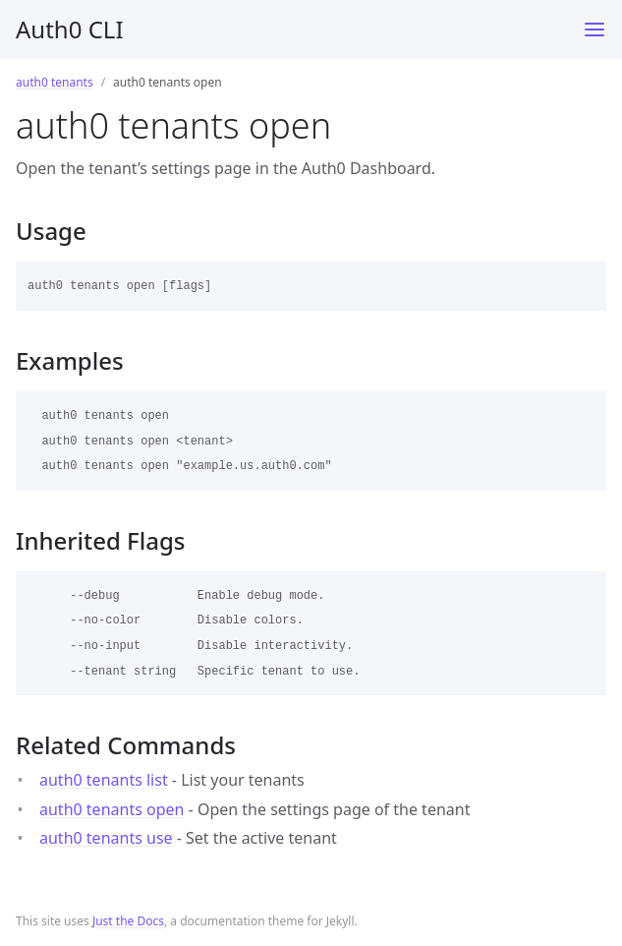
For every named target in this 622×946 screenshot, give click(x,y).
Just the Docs (128, 921)
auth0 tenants (54, 82)
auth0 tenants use (106, 838)
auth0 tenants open (111, 809)
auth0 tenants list (103, 780)
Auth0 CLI (70, 29)
